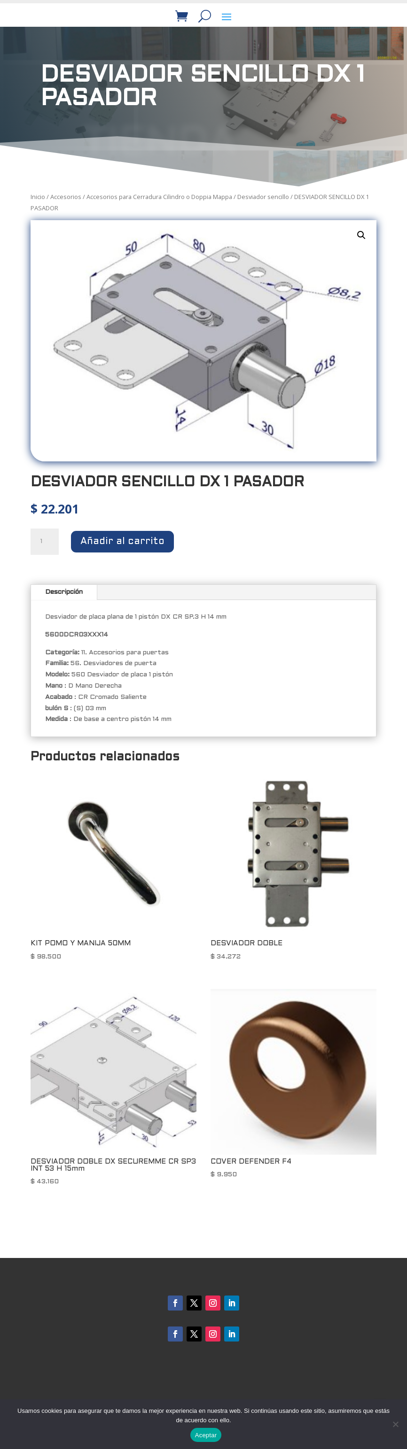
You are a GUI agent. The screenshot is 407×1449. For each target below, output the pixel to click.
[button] (361, 235)
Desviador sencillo (263, 196)
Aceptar (206, 1435)
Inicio (38, 196)
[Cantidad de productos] (45, 542)
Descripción (64, 592)
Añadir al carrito (122, 541)
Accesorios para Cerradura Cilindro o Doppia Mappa (159, 196)
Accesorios (65, 196)
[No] (395, 1424)
